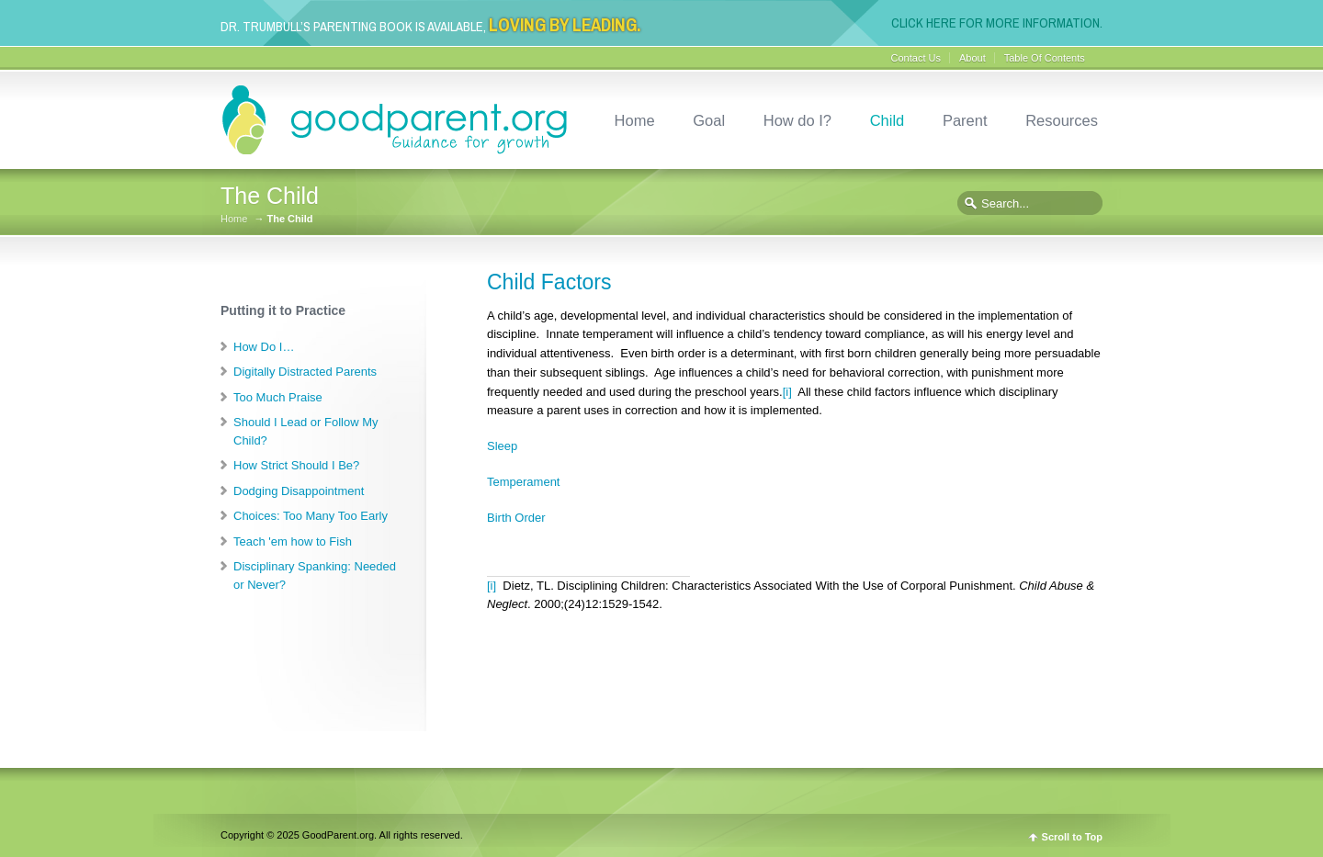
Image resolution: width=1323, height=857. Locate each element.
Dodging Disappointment (298, 491)
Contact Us (916, 57)
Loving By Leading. (564, 25)
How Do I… (263, 347)
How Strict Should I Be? (296, 465)
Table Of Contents (1044, 57)
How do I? (797, 120)
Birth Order (516, 517)
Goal (709, 120)
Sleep (502, 446)
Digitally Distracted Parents (305, 371)
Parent (965, 120)
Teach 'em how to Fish (292, 541)
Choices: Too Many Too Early (310, 516)
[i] (787, 392)
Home (635, 120)
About (972, 57)
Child (887, 120)
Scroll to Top (1072, 837)
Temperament (523, 482)
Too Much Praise (277, 397)
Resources (1061, 120)
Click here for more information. (996, 23)
